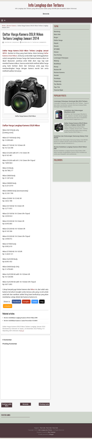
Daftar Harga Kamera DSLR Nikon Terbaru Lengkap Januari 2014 (23, 36)
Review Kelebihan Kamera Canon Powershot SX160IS (20, 320)
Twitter (34, 302)
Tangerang (57, 81)
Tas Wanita (57, 84)
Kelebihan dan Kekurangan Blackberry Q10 (73, 111)
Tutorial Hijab (58, 90)
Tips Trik (57, 87)
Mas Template (51, 432)
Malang (56, 61)
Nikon (33, 289)
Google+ (26, 302)
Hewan (56, 52)
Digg (42, 302)
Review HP (57, 69)
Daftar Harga (58, 40)
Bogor (56, 37)
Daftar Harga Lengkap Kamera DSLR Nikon (21, 125)
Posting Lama (44, 404)
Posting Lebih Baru (6, 405)
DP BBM (57, 49)
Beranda (46, 14)
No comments (41, 42)
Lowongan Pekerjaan (61, 58)
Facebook (16, 302)
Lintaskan (7, 306)
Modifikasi (57, 64)
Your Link (42, 428)
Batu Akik (57, 34)
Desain (56, 46)
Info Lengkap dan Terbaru (46, 5)
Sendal (56, 75)
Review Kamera (11, 25)
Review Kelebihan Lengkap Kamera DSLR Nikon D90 (20, 318)
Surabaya (57, 78)
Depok (56, 43)
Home (3, 25)
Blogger (51, 434)
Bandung (57, 31)
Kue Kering (58, 55)
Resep (56, 67)
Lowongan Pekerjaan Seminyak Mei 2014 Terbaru (70, 101)
